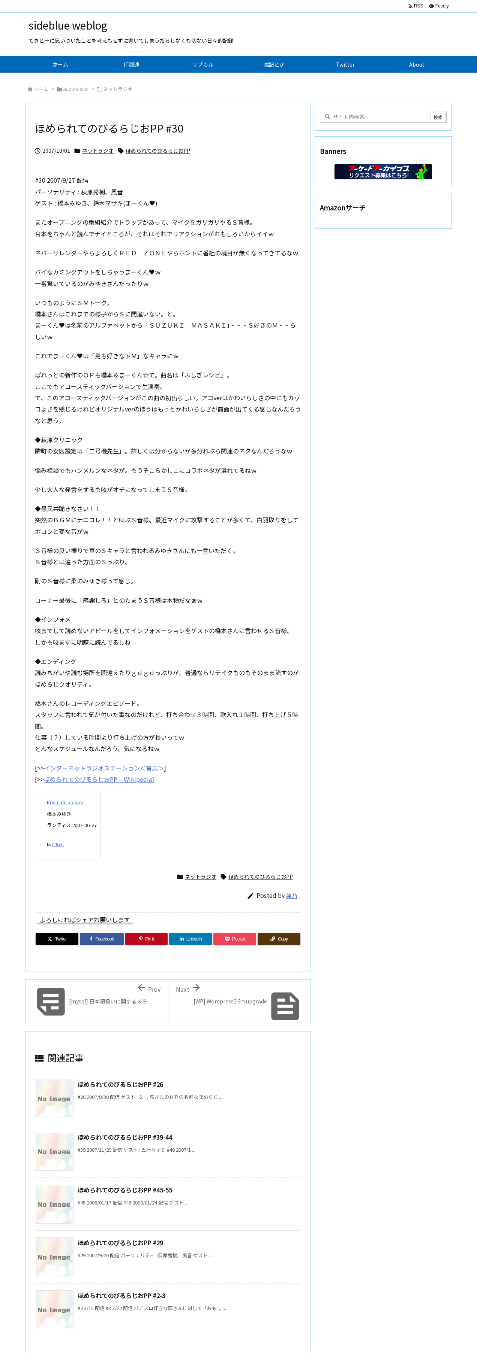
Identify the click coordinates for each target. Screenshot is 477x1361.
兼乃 (291, 895)
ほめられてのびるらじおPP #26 (120, 1084)
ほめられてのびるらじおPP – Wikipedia (98, 779)
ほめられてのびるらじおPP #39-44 (125, 1137)
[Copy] (279, 939)
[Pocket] (234, 939)
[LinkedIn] (190, 939)
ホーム (41, 88)
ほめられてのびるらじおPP (158, 150)
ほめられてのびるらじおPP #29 (120, 1242)
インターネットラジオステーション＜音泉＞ (104, 767)
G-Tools (58, 844)
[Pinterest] (146, 939)
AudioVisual (75, 88)
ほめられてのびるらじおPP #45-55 (125, 1189)
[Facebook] (102, 939)
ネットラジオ (117, 88)
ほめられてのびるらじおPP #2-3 (121, 1295)
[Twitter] (57, 939)
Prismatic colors (65, 802)
